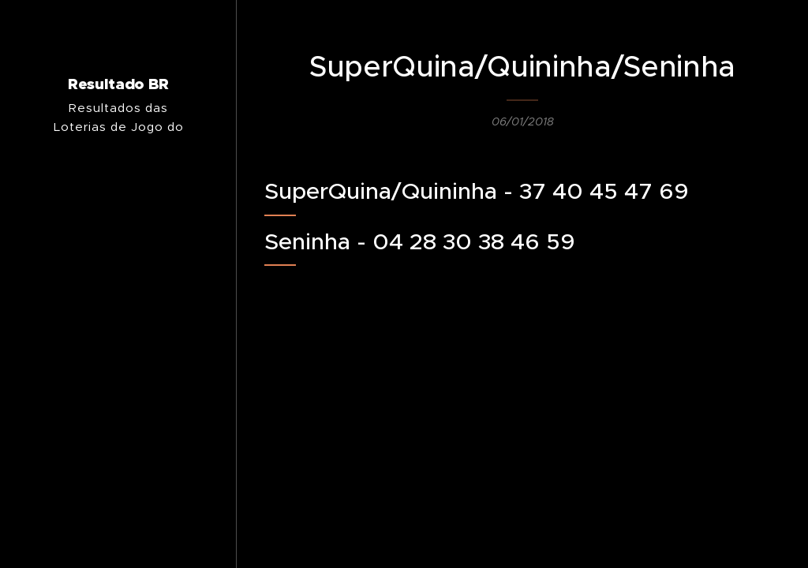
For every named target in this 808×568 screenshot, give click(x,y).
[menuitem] (118, 346)
